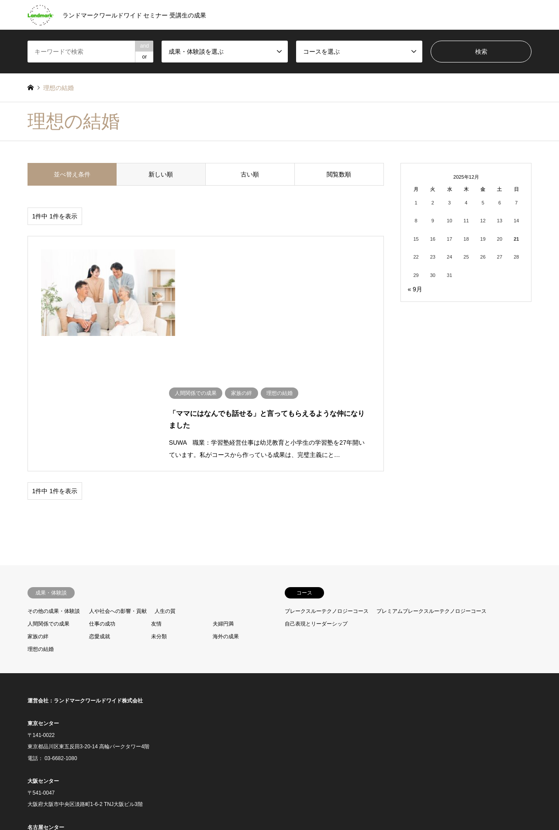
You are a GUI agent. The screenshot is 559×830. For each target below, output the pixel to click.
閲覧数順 (339, 174)
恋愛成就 (99, 502)
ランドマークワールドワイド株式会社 (98, 567)
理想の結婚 (41, 515)
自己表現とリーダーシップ (316, 490)
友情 (156, 490)
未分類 (159, 502)
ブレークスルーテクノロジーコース (327, 477)
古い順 (250, 174)
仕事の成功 (102, 490)
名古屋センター (46, 693)
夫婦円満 (223, 490)
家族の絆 (38, 502)
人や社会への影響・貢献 (118, 477)
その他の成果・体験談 (54, 477)
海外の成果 (226, 502)
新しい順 (160, 174)
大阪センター (43, 647)
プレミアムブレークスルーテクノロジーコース (431, 477)
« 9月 (414, 289)
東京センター (43, 590)
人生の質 (165, 477)
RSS (31, 791)
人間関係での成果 (48, 490)
